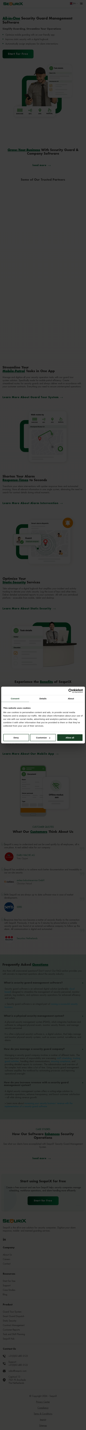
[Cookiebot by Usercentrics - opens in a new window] (70, 691)
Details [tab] (43, 698)
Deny (16, 737)
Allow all (70, 737)
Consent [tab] (15, 698)
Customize (43, 737)
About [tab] (71, 698)
